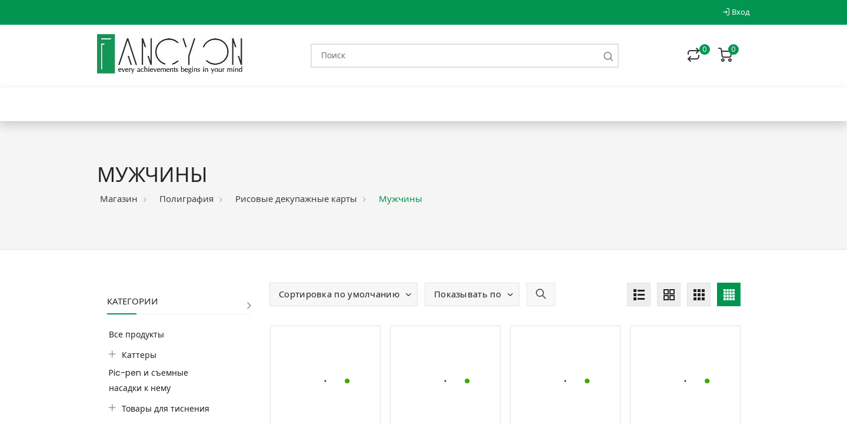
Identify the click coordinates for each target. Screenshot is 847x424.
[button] (343, 294)
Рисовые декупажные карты (296, 199)
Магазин (119, 199)
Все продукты (136, 334)
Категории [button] (132, 301)
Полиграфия (186, 199)
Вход (736, 12)
